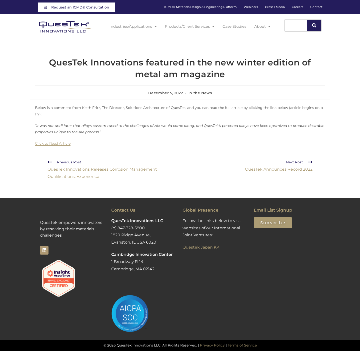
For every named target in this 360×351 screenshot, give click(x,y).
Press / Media (275, 7)
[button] (132, 26)
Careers (297, 7)
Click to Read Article (52, 143)
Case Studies (237, 26)
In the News (200, 93)
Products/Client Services (191, 26)
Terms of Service (242, 345)
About (265, 26)
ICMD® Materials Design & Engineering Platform (200, 7)
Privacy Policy (212, 345)
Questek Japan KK (200, 247)
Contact (316, 7)
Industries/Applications (132, 26)
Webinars (251, 7)
